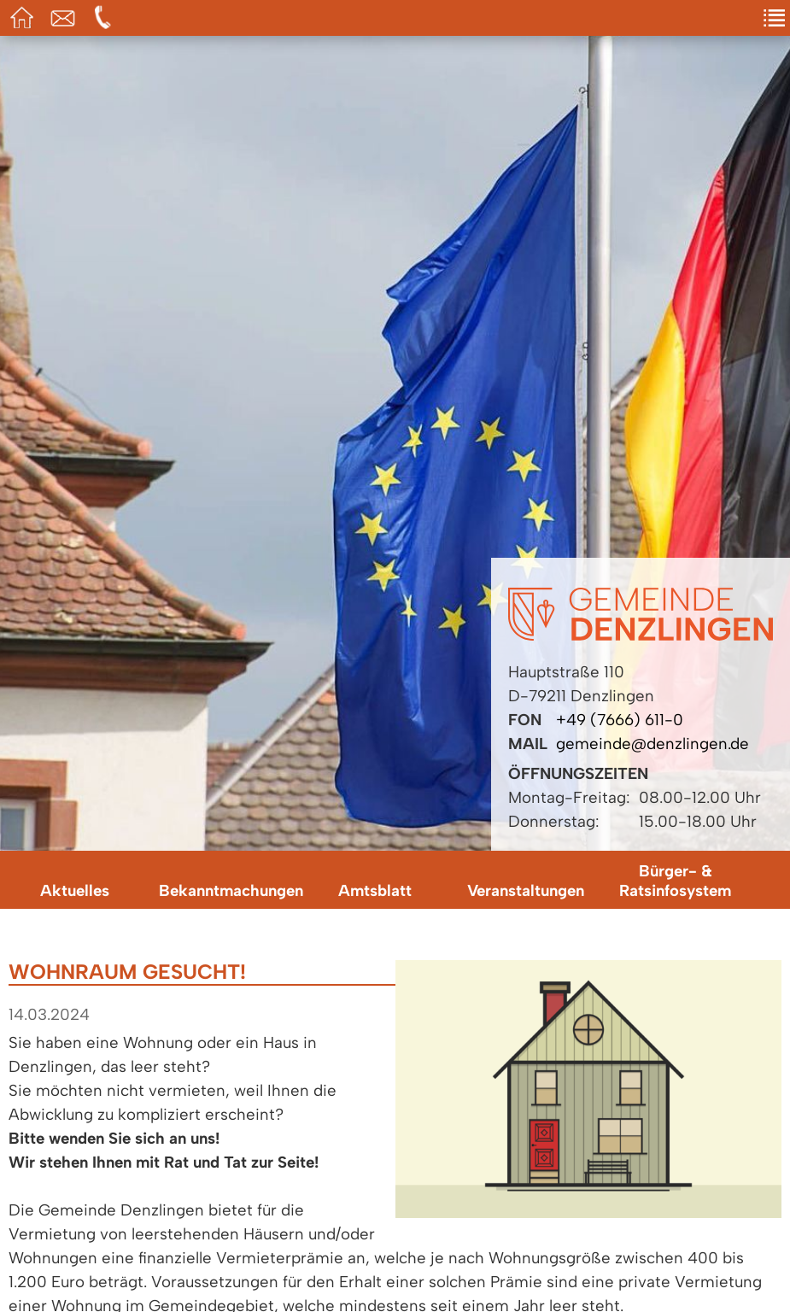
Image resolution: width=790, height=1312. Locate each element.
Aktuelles (74, 890)
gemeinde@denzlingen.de (652, 743)
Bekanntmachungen (230, 890)
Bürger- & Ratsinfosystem (675, 880)
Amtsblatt (375, 890)
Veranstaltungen (525, 890)
